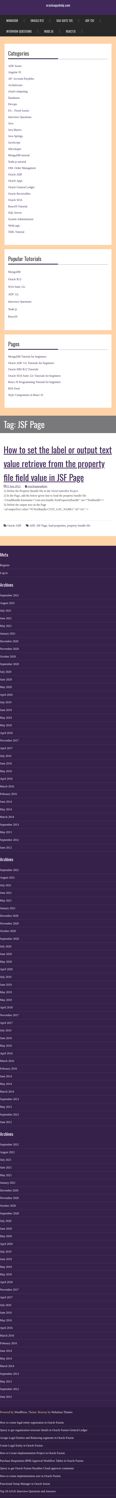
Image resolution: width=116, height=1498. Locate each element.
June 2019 (6, 710)
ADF (32, 525)
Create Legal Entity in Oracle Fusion (21, 1445)
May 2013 (6, 832)
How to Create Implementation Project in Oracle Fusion (32, 1453)
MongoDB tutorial (19, 155)
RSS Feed (14, 388)
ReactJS (71, 31)
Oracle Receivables (19, 193)
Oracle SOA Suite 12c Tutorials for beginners (34, 375)
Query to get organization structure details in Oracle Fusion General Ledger (43, 1430)
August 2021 (7, 603)
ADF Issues (15, 65)
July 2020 (5, 671)
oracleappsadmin (36, 486)
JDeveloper (14, 149)
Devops (12, 104)
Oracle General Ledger (21, 187)
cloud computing (18, 91)
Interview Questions (19, 31)
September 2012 (9, 839)
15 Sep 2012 (12, 486)
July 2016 (5, 755)
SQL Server (15, 212)
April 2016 (6, 778)
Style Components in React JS (25, 394)
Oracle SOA (15, 199)
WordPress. (21, 1412)
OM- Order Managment (22, 168)
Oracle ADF (15, 174)
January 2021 (8, 633)
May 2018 (6, 725)
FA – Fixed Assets (18, 110)
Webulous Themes (62, 1412)
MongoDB (12, 20)
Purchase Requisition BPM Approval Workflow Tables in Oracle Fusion (41, 1460)
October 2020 (8, 656)
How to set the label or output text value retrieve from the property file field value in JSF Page (58, 463)
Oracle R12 (37, 20)
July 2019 (5, 702)
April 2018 (6, 732)
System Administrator (20, 219)
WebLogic (14, 225)
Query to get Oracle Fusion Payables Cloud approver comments (37, 1468)
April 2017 (6, 748)
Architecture (15, 85)
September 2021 (9, 595)
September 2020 (9, 664)
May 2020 (6, 687)
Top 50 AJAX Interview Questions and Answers (28, 1491)
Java (10, 123)
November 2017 (9, 740)
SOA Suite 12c (64, 20)
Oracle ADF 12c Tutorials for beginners (31, 363)
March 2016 (7, 786)
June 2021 (6, 618)
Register (5, 565)
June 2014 (6, 801)
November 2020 (9, 648)
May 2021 (6, 625)
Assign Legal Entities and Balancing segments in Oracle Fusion (37, 1437)
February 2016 (8, 793)
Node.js (48, 31)
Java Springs (15, 136)
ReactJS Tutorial (17, 206)
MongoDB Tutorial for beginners (27, 356)
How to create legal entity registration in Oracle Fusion (32, 1422)
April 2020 (6, 694)
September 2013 (9, 824)
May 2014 (6, 809)
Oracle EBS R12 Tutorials (23, 369)
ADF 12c (89, 20)
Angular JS (14, 72)
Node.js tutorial (17, 161)
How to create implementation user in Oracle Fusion (30, 1476)
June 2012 (6, 847)
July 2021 (5, 610)
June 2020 (6, 679)
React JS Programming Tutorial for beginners (34, 382)
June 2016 (6, 763)
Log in (4, 572)
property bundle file (78, 525)
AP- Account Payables (21, 78)
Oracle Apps (15, 180)
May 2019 (6, 717)
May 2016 (6, 771)
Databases (14, 97)
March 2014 (7, 816)
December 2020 (9, 641)
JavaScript (14, 142)
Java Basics (15, 129)
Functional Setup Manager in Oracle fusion (25, 1483)
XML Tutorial (16, 231)
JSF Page (41, 525)
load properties (57, 525)
